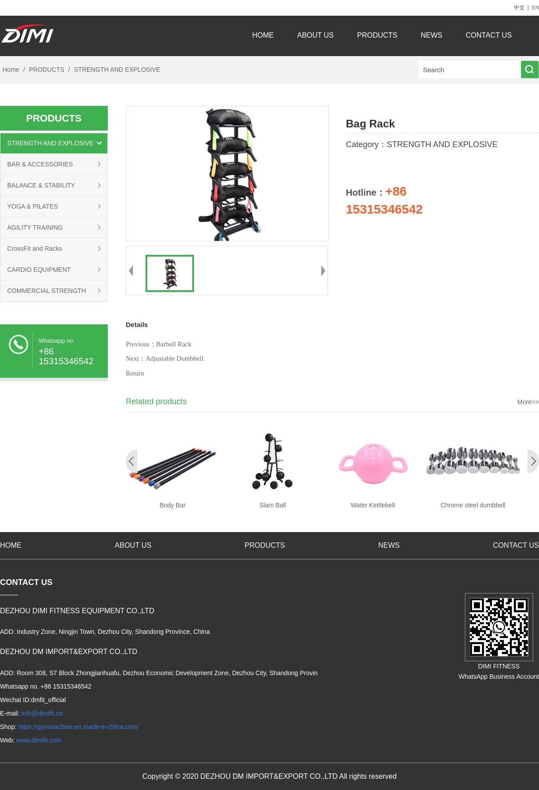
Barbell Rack (174, 344)
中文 (519, 7)
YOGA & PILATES (32, 206)
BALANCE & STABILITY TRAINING (41, 189)
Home (11, 69)
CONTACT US (490, 35)
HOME (263, 35)
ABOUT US (315, 35)
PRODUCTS (377, 35)
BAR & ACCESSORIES (40, 164)
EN (535, 7)
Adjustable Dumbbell (174, 358)
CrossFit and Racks (34, 248)
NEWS (431, 35)
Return (135, 373)
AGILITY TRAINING (35, 227)
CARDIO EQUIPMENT (39, 269)
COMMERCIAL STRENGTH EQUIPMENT (46, 294)
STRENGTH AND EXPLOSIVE (116, 69)
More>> (528, 402)
